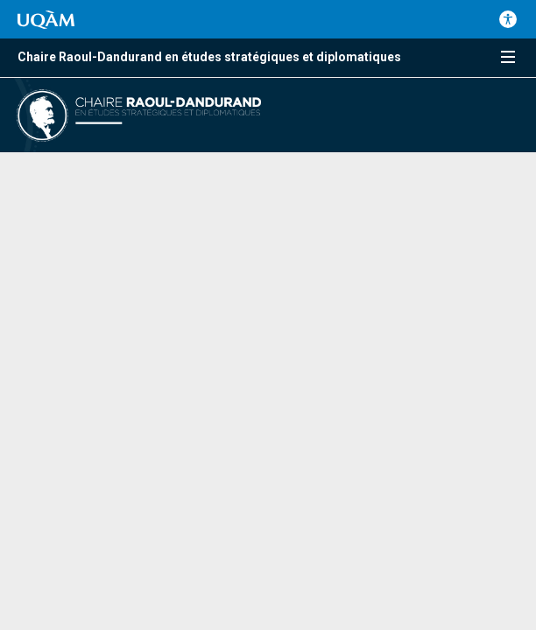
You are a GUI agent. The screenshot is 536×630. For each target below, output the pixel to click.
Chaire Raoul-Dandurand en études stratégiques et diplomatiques (209, 57)
